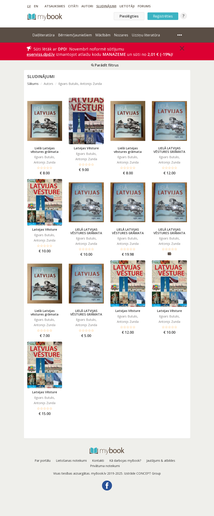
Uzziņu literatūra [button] (146, 35)
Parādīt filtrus (105, 65)
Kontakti (98, 460)
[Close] (182, 48)
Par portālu (43, 460)
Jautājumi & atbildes (160, 460)
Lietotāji (127, 6)
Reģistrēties (163, 16)
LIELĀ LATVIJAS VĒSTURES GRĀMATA (169, 150)
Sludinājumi (106, 6)
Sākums (33, 84)
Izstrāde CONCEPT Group (142, 473)
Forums (144, 6)
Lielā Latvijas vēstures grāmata (45, 150)
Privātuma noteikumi (105, 466)
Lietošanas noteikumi (71, 460)
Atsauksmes (55, 6)
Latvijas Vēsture (86, 148)
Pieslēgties (129, 16)
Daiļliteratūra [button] (43, 35)
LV (29, 6)
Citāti (73, 6)
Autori (87, 6)
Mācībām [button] (102, 35)
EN (36, 6)
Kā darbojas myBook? (125, 460)
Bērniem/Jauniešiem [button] (75, 35)
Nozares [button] (121, 35)
